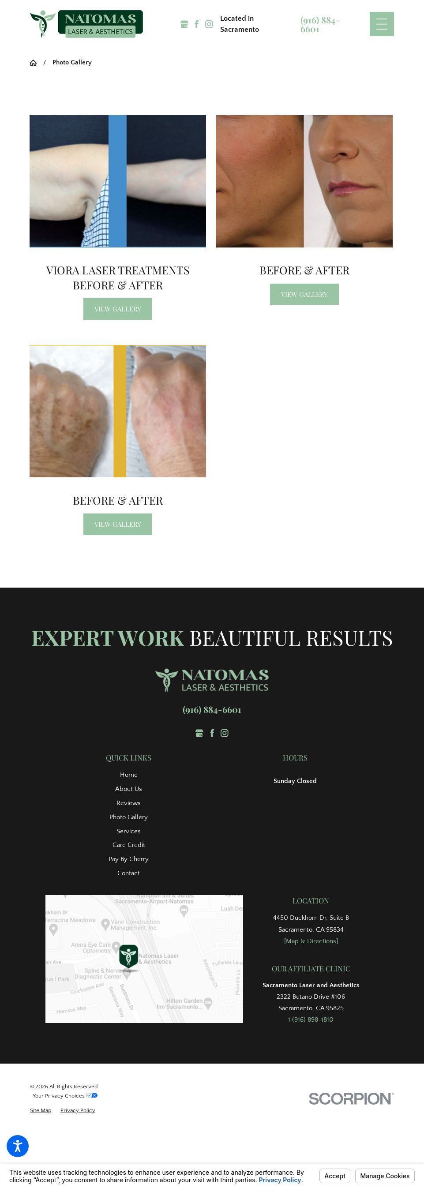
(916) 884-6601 (320, 24)
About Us (128, 789)
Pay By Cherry (129, 859)
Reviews (128, 803)
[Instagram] (209, 24)
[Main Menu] (382, 24)
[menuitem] (128, 775)
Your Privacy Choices (65, 1096)
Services (128, 831)
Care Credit (129, 845)
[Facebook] (197, 24)
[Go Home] (36, 63)
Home (129, 775)
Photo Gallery (128, 817)
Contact (128, 873)
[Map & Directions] (311, 941)
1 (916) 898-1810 (311, 1019)
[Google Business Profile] (184, 24)
